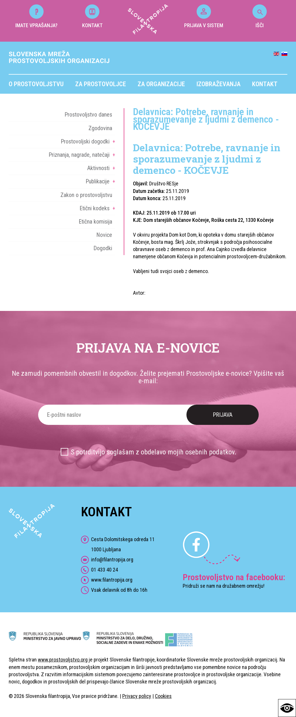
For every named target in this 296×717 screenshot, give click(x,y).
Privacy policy (136, 696)
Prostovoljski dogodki (85, 141)
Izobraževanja (218, 84)
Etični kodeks (94, 208)
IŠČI (259, 16)
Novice (104, 234)
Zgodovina (100, 128)
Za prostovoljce (100, 84)
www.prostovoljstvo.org (63, 660)
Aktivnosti (98, 168)
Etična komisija (95, 221)
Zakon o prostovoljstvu (86, 194)
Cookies (163, 696)
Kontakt (265, 84)
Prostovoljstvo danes (88, 114)
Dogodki (102, 248)
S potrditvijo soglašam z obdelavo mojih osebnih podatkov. (153, 452)
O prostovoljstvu (36, 84)
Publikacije (98, 181)
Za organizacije (161, 84)
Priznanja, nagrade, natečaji (79, 154)
